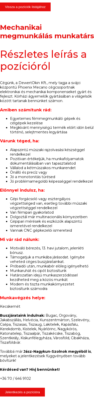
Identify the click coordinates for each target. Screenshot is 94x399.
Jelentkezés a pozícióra (22, 392)
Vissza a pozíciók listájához (25, 7)
